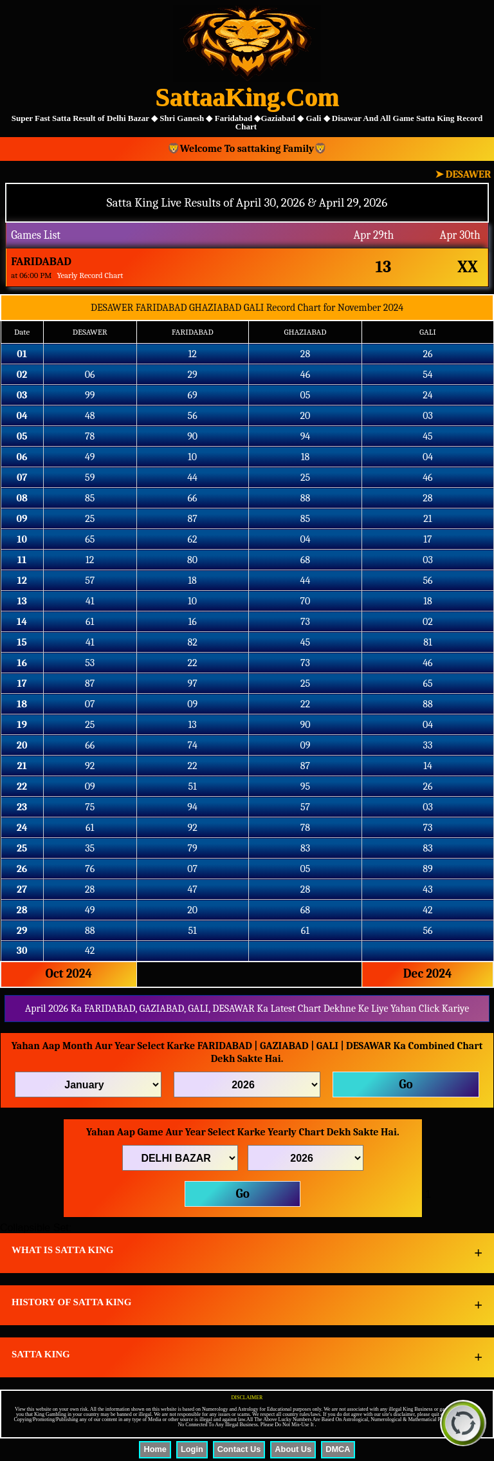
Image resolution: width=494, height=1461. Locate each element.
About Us (293, 1449)
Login (192, 1449)
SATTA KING (41, 1354)
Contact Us (239, 1449)
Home (155, 1449)
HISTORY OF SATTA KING (71, 1302)
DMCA (337, 1449)
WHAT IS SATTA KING (63, 1250)
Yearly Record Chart (90, 275)
